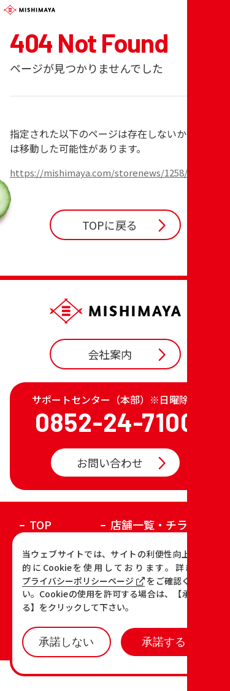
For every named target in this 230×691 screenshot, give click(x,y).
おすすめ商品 (143, 575)
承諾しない (66, 642)
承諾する (164, 642)
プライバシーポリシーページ (83, 581)
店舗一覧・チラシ (154, 555)
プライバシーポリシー (148, 674)
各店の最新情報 (68, 595)
